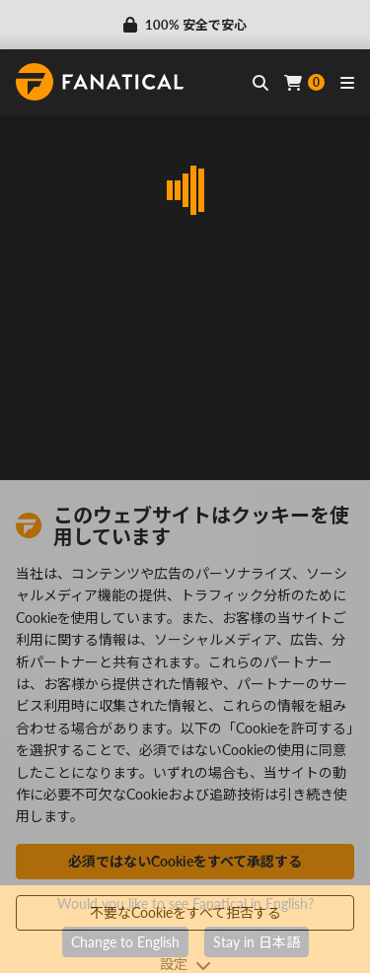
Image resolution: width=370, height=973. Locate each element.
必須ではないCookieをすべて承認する (185, 861)
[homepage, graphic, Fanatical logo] (100, 81)
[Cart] (304, 82)
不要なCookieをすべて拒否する (185, 912)
